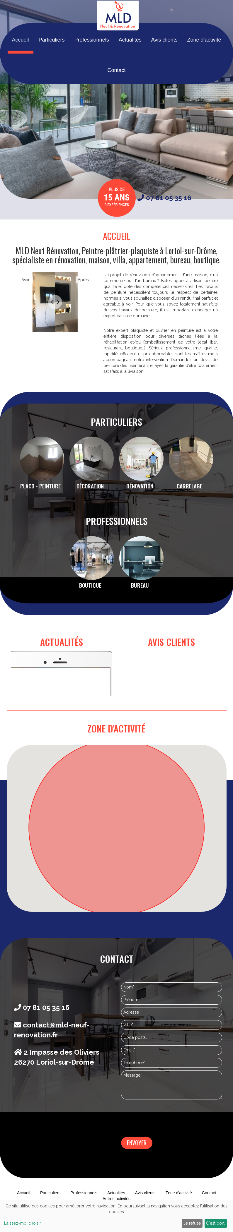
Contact (116, 87)
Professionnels (91, 56)
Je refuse (192, 1223)
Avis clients (165, 56)
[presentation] (165, 1119)
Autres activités (116, 1198)
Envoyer (137, 1142)
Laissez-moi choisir (22, 1223)
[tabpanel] (55, 305)
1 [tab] (55, 343)
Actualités (130, 56)
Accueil (19, 56)
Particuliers (51, 56)
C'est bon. (215, 1223)
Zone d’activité (205, 56)
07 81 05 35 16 (164, 198)
